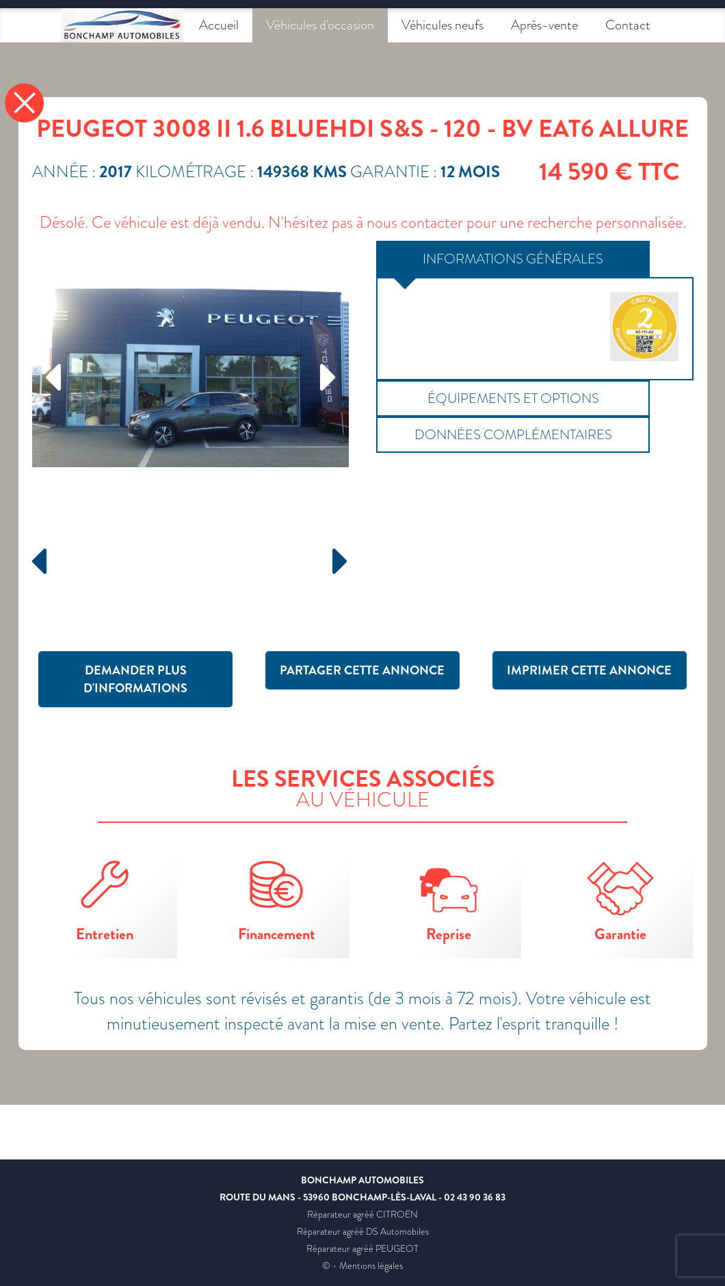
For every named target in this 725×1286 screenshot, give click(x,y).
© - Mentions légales (362, 1265)
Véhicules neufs (442, 25)
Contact (627, 25)
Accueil (219, 25)
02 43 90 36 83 (474, 1197)
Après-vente (544, 25)
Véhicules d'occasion (320, 25)
